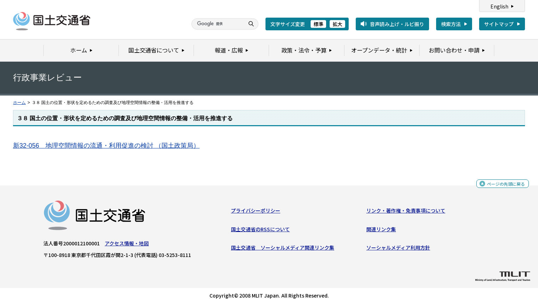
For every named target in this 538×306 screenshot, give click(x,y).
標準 (318, 23)
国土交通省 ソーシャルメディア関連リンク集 (282, 249)
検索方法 (451, 23)
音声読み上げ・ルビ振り (397, 23)
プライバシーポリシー (255, 212)
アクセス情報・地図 (127, 245)
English (499, 6)
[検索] (217, 24)
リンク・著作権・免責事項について (405, 212)
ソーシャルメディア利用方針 (398, 249)
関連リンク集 (381, 230)
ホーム (19, 102)
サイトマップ (499, 23)
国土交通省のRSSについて (260, 230)
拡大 (337, 23)
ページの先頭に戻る (503, 187)
